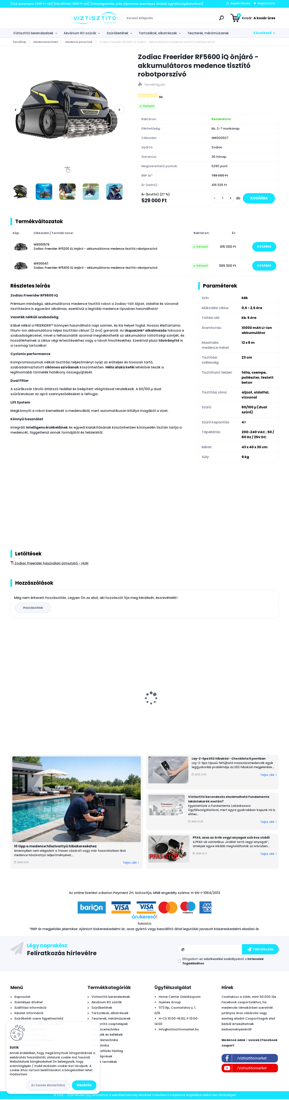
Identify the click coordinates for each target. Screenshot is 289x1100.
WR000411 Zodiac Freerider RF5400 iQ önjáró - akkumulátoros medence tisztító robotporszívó (95, 266)
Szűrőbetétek (117, 33)
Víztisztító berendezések (33, 33)
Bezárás (84, 1085)
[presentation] (15, 109)
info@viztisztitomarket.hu (179, 1030)
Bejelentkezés (240, 3)
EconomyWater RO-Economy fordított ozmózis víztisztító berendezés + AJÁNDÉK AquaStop (108, 704)
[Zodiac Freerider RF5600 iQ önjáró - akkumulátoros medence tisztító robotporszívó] (67, 109)
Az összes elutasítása (48, 1085)
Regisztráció (266, 3)
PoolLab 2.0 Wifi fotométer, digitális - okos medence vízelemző (42, 701)
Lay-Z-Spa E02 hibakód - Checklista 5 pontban (229, 759)
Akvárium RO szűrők (80, 33)
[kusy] (219, 198)
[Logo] (36, 18)
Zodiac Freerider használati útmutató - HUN (49, 564)
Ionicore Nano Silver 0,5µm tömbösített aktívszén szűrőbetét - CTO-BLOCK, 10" (246, 704)
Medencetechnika (45, 42)
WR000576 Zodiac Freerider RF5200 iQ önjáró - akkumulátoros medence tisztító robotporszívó (95, 247)
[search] (191, 19)
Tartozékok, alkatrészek (158, 33)
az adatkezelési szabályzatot (221, 960)
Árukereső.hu (144, 924)
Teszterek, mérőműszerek (208, 33)
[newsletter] (260, 950)
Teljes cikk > (131, 864)
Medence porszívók (78, 42)
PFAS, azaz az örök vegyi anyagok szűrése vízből (231, 838)
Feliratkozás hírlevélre (62, 954)
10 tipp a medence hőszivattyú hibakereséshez (55, 847)
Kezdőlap (19, 42)
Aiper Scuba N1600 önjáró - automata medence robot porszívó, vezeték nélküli (178, 702)
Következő (263, 33)
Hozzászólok (34, 608)
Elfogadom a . (223, 962)
